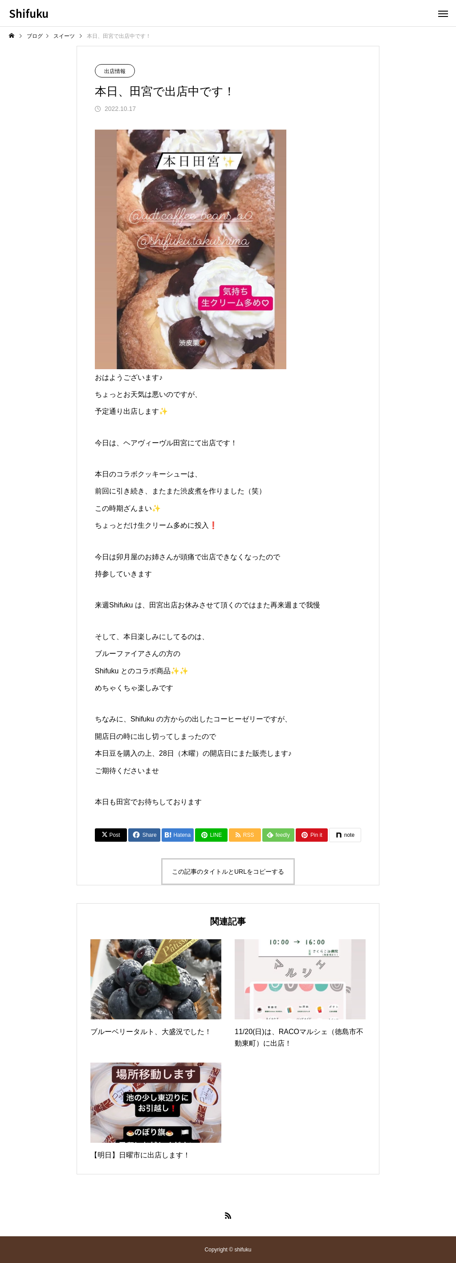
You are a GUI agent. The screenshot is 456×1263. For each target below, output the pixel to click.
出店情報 (115, 71)
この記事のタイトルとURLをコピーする (228, 871)
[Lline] (211, 835)
